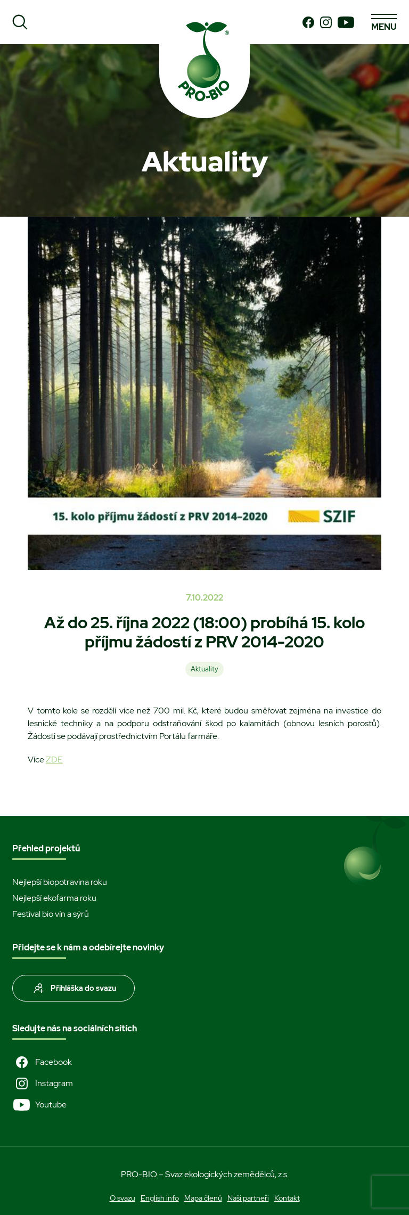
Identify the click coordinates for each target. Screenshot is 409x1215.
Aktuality (204, 669)
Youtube (39, 1105)
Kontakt (287, 1198)
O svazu (122, 1198)
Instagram (42, 1083)
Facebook (42, 1062)
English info (160, 1198)
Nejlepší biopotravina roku (59, 882)
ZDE (54, 759)
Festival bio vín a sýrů (50, 914)
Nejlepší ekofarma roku (54, 898)
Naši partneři (248, 1198)
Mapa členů (203, 1198)
